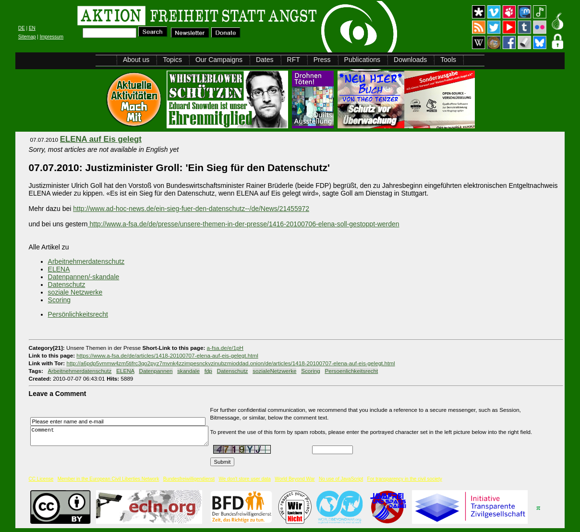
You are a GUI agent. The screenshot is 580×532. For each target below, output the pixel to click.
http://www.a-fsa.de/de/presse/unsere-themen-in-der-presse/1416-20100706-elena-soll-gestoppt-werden (243, 224)
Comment (122, 436)
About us (136, 59)
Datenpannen (155, 371)
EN (32, 28)
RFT (293, 59)
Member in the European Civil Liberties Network (108, 479)
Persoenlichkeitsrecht (351, 371)
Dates (265, 59)
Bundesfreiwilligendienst (189, 479)
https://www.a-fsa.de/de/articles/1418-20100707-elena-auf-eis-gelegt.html (167, 355)
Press (322, 59)
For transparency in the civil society (404, 479)
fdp (208, 371)
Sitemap (27, 36)
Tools (448, 59)
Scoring (59, 300)
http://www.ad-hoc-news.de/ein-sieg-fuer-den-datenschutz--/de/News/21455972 (191, 208)
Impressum (51, 36)
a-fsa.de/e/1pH (225, 348)
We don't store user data (244, 479)
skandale (188, 371)
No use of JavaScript (341, 479)
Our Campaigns (218, 59)
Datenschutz (66, 284)
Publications (362, 59)
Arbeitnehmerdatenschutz (86, 261)
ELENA (59, 269)
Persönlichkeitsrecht (78, 314)
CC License (41, 479)
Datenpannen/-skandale (84, 277)
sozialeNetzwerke (274, 371)
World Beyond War (294, 479)
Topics (172, 59)
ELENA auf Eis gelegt (101, 139)
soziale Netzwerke (75, 292)
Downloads (410, 59)
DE (21, 28)
